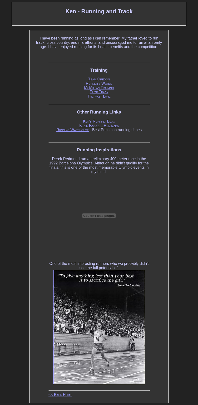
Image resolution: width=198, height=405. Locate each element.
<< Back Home (60, 395)
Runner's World (99, 83)
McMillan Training (99, 88)
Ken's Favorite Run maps (99, 125)
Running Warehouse (72, 130)
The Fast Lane (99, 96)
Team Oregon (99, 79)
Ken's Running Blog (99, 121)
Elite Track (99, 92)
